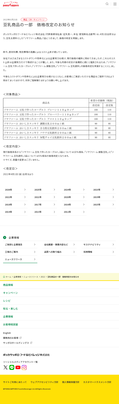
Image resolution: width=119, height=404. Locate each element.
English (7, 333)
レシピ (7, 300)
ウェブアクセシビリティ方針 (44, 382)
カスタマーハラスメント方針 (97, 382)
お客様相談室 (10, 324)
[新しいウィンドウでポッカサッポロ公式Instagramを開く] (24, 367)
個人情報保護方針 (70, 382)
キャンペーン (10, 293)
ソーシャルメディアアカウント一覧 (20, 361)
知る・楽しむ (10, 308)
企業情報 (8, 316)
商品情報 (8, 285)
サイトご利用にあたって (15, 382)
